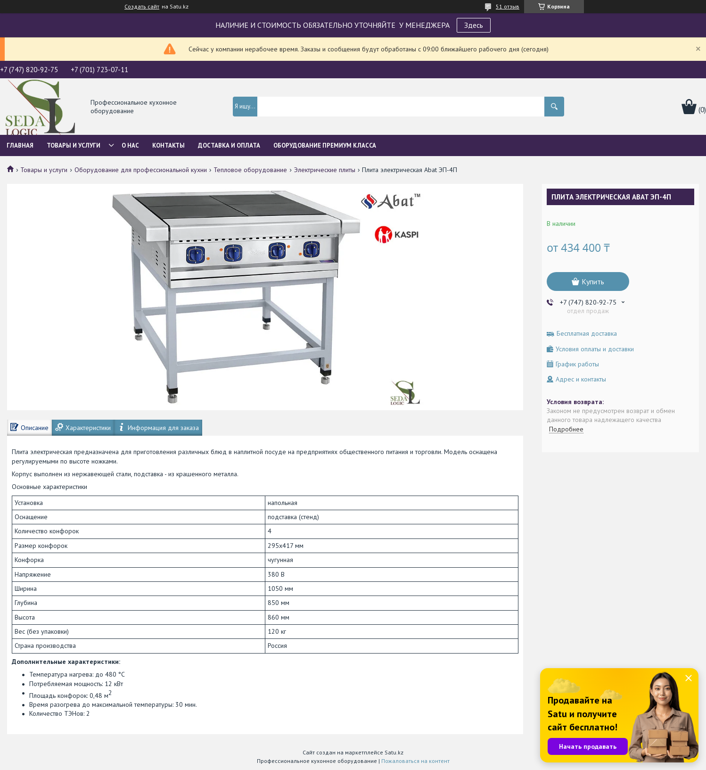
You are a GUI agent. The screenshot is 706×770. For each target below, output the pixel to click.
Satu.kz (394, 752)
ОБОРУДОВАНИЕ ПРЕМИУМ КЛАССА (324, 145)
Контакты (168, 145)
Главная (20, 145)
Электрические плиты (324, 170)
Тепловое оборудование (250, 170)
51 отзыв (507, 6)
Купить (593, 281)
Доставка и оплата (229, 145)
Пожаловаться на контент (415, 760)
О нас (130, 145)
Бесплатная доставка (587, 334)
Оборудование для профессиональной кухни (140, 170)
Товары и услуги (73, 145)
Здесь (473, 25)
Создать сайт (141, 6)
